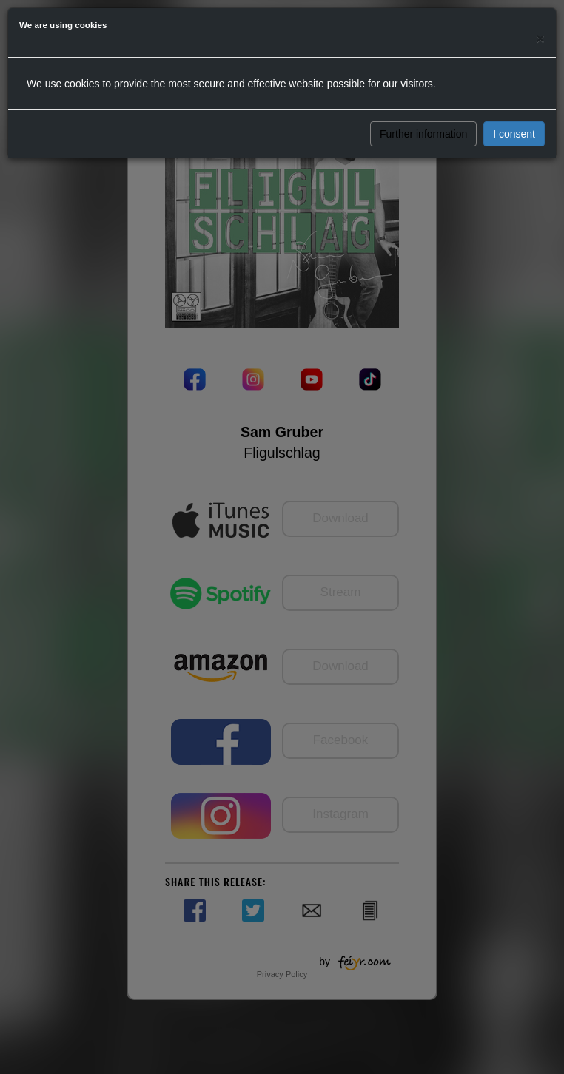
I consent (514, 134)
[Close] (540, 38)
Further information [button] (423, 134)
